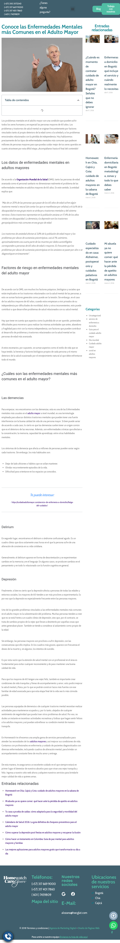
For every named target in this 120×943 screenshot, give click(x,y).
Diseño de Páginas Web (89, 928)
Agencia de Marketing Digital (63, 928)
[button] (72, 9)
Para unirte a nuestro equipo (60, 937)
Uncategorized (95, 315)
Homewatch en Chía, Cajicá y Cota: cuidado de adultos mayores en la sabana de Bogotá (93, 176)
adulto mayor (34, 413)
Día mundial (94, 340)
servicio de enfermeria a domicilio (94, 322)
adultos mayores (38, 741)
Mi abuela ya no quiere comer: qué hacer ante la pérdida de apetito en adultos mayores (111, 261)
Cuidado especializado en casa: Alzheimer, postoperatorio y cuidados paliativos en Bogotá (92, 261)
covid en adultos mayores (92, 354)
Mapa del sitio (41, 902)
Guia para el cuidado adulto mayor (95, 333)
